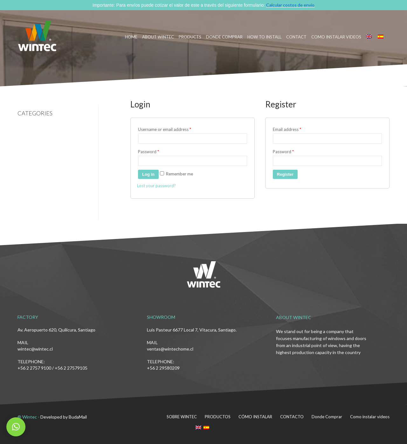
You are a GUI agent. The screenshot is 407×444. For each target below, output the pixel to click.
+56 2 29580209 (163, 368)
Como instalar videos (336, 36)
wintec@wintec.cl (35, 349)
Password (148, 151)
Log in (148, 174)
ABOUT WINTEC (158, 36)
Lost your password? (156, 185)
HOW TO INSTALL (264, 36)
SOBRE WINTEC (182, 416)
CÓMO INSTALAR (255, 416)
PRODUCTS (190, 36)
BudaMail (78, 417)
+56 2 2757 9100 (34, 368)
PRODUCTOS (218, 416)
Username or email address (164, 129)
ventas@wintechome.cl (170, 349)
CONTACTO (292, 416)
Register (285, 174)
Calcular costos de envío (290, 5)
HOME (131, 36)
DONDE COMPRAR (224, 36)
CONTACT (296, 36)
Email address (287, 129)
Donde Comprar (327, 416)
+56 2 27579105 (71, 368)
